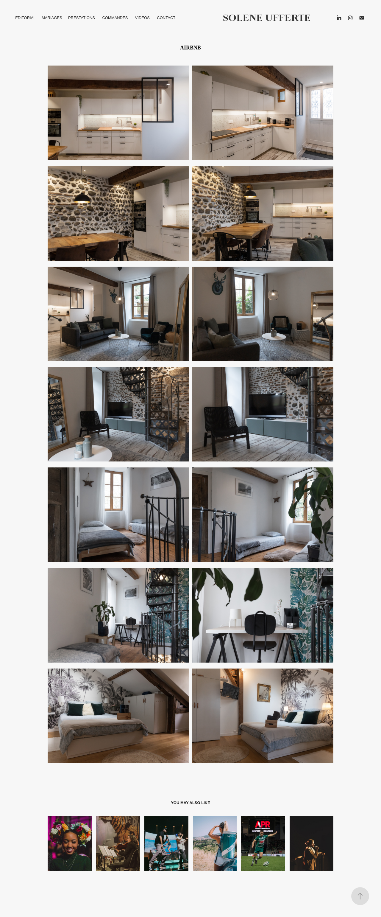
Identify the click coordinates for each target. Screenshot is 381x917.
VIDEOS (142, 17)
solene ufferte (267, 17)
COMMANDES (115, 17)
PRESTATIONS (81, 17)
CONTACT (166, 17)
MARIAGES (52, 17)
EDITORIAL (25, 17)
